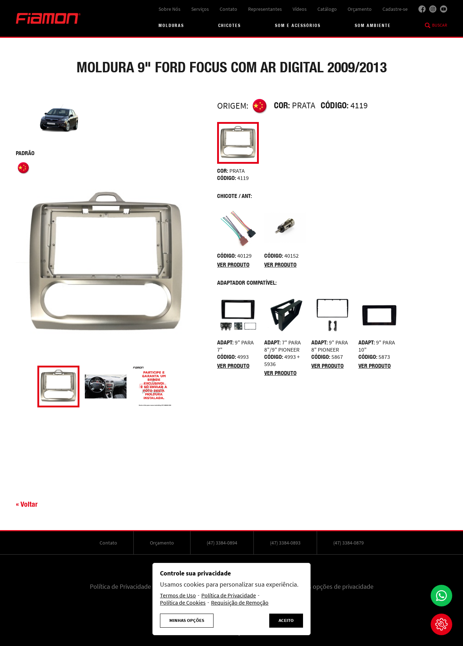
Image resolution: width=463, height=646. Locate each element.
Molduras (171, 25)
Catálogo (327, 9)
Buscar (439, 25)
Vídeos (300, 9)
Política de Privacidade (120, 586)
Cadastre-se (395, 9)
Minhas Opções (186, 620)
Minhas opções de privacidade (332, 586)
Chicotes (229, 25)
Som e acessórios (298, 25)
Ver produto (233, 264)
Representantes (265, 9)
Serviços (200, 9)
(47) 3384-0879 (348, 542)
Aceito (286, 620)
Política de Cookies (183, 602)
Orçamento (360, 9)
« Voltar (27, 504)
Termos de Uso (178, 595)
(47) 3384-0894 (222, 542)
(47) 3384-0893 (285, 542)
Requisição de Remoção (240, 602)
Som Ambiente (373, 25)
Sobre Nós (169, 9)
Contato (228, 9)
